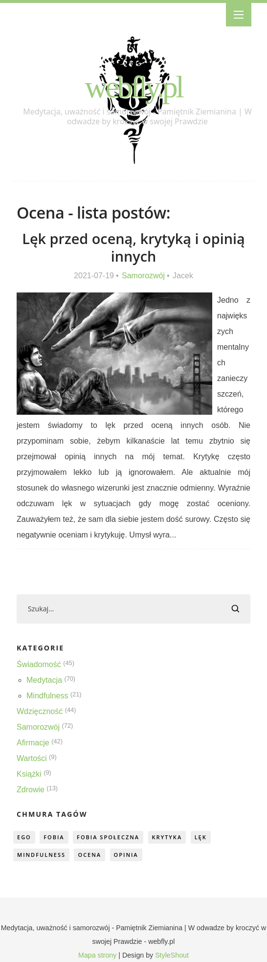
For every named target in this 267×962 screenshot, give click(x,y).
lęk (201, 837)
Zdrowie (30, 789)
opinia (126, 854)
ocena (89, 854)
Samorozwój (143, 275)
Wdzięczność (40, 711)
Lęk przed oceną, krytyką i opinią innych (133, 247)
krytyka (167, 837)
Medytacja (44, 680)
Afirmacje (33, 742)
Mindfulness (47, 696)
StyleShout (172, 955)
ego (24, 837)
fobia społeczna (108, 837)
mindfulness (41, 854)
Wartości (32, 758)
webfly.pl (133, 86)
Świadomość (39, 664)
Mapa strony (97, 955)
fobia (54, 837)
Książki (29, 774)
